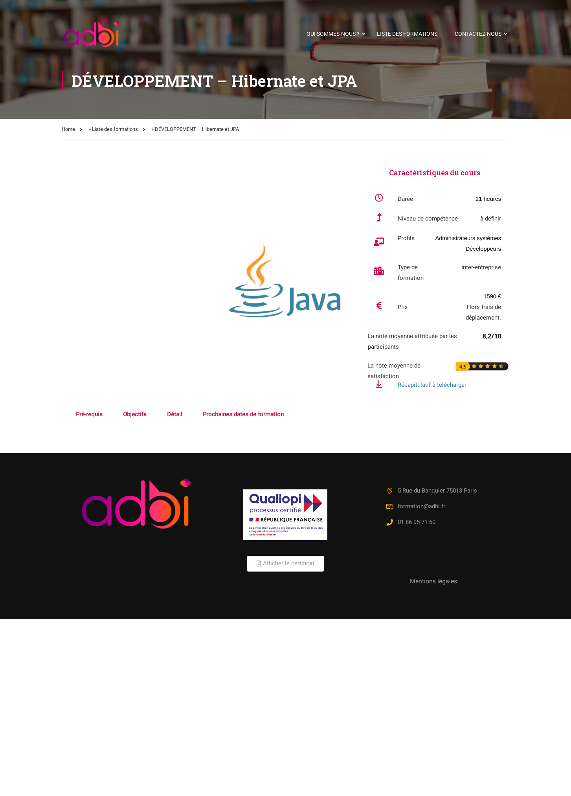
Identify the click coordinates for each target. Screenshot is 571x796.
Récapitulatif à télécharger (432, 384)
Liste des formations (407, 34)
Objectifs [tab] (135, 414)
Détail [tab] (174, 414)
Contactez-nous (478, 34)
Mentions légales (433, 581)
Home (68, 129)
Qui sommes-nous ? (333, 34)
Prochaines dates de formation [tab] (243, 414)
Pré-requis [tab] (89, 414)
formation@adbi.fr (415, 506)
